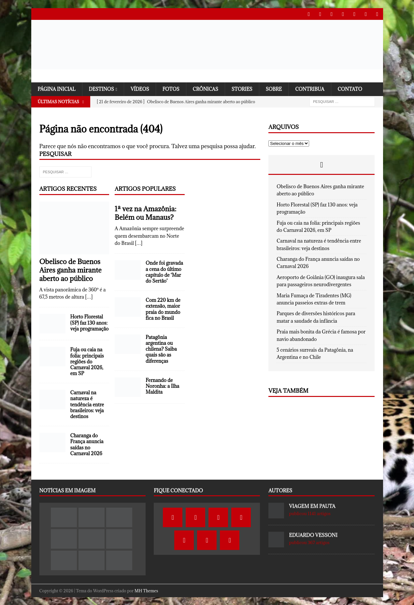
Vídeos (142, 89)
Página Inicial (57, 89)
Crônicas (209, 89)
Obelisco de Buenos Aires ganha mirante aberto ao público (70, 270)
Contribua (315, 89)
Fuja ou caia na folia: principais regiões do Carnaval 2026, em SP (87, 361)
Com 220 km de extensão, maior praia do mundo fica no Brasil (163, 309)
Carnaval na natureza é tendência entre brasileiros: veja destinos (87, 404)
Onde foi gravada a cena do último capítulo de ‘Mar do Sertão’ (164, 272)
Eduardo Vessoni (313, 535)
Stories (246, 89)
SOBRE (278, 89)
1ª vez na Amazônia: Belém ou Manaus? (145, 213)
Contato (356, 89)
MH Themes (146, 590)
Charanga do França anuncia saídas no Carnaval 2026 (87, 444)
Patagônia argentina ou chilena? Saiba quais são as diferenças (161, 349)
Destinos (103, 89)
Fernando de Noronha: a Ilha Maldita (162, 386)
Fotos (174, 89)
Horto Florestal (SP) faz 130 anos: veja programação (89, 322)
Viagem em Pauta (312, 506)
